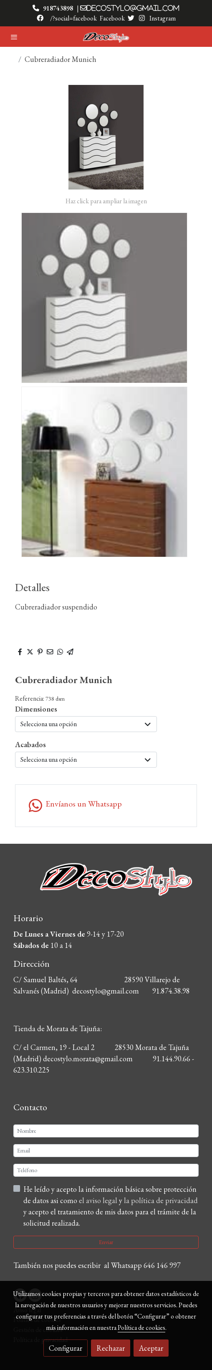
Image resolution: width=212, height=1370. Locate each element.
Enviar (106, 1242)
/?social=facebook (73, 18)
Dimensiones (36, 709)
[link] (106, 37)
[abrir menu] (14, 37)
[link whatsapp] (106, 805)
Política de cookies (141, 1327)
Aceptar (151, 1348)
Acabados (30, 744)
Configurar (65, 1348)
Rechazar (110, 1348)
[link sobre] (106, 884)
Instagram (162, 18)
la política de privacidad (161, 1200)
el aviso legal (99, 1200)
